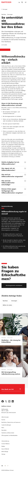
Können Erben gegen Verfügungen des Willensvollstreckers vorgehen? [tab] (12, 191)
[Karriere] (3, 419)
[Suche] (22, 2)
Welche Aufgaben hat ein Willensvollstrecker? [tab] (10, 163)
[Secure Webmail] (5, 449)
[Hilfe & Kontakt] (5, 417)
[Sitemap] (3, 454)
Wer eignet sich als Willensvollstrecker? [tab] (8, 169)
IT (7, 465)
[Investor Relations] (5, 443)
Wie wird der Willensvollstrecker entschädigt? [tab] (8, 183)
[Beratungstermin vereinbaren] (14, 285)
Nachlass (5, 300)
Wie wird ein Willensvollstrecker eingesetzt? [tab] (12, 175)
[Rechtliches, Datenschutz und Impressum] (10, 422)
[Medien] (3, 446)
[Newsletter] (3, 430)
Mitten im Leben (7, 305)
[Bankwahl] (10, 389)
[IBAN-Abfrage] (4, 451)
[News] (2, 427)
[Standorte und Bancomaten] (7, 432)
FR (5, 465)
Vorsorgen (14, 300)
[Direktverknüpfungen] (19, 2)
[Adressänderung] (5, 441)
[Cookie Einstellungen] (6, 425)
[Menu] (26, 2)
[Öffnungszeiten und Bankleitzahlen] (9, 435)
